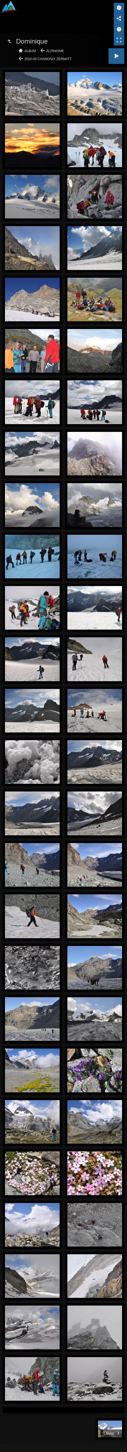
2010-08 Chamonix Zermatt (48, 59)
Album (30, 51)
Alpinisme (55, 51)
